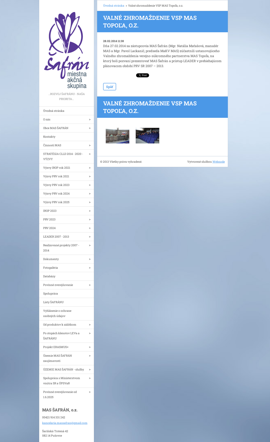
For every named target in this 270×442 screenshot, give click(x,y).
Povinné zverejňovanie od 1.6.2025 (60, 394)
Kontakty (49, 136)
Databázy (49, 276)
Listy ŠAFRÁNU (53, 302)
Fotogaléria (50, 267)
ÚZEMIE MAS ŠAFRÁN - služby (63, 369)
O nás (46, 119)
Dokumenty (51, 259)
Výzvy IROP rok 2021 (56, 168)
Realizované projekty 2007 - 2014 (61, 247)
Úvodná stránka (53, 111)
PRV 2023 (49, 219)
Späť (109, 87)
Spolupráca (50, 293)
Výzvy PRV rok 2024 (56, 193)
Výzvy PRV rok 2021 (56, 176)
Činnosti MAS (52, 145)
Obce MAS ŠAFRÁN (55, 128)
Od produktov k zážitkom (59, 324)
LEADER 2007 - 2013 (56, 236)
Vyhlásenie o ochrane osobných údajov (57, 313)
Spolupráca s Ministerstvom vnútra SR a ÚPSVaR (61, 380)
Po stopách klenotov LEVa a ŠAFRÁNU (61, 335)
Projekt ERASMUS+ (56, 347)
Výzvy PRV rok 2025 (56, 202)
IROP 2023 (50, 211)
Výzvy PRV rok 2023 (56, 185)
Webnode (218, 161)
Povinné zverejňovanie (58, 285)
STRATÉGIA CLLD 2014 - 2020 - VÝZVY (63, 156)
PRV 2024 (49, 228)
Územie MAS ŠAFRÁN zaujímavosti (57, 358)
